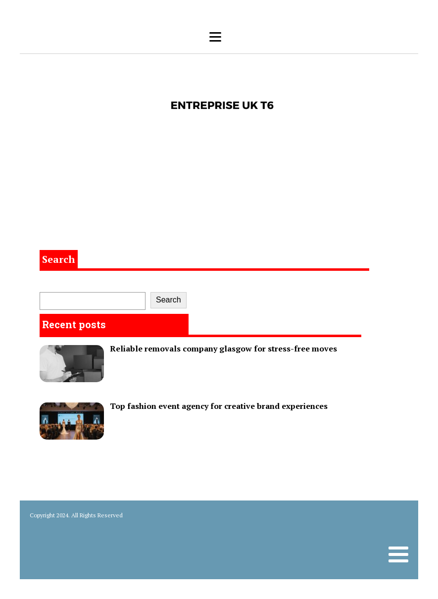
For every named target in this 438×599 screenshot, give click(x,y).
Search (58, 259)
